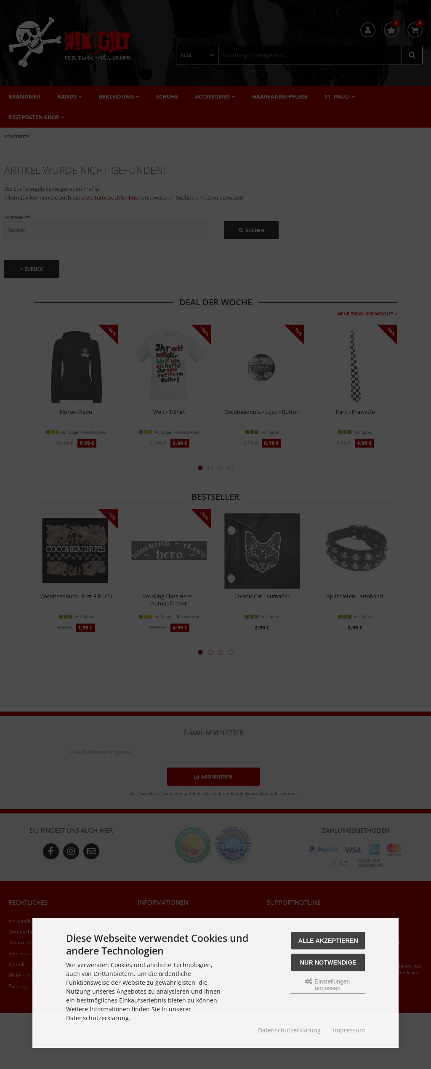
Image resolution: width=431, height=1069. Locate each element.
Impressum (349, 1030)
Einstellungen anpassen (327, 985)
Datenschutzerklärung (289, 1030)
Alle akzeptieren (328, 940)
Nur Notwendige (328, 962)
